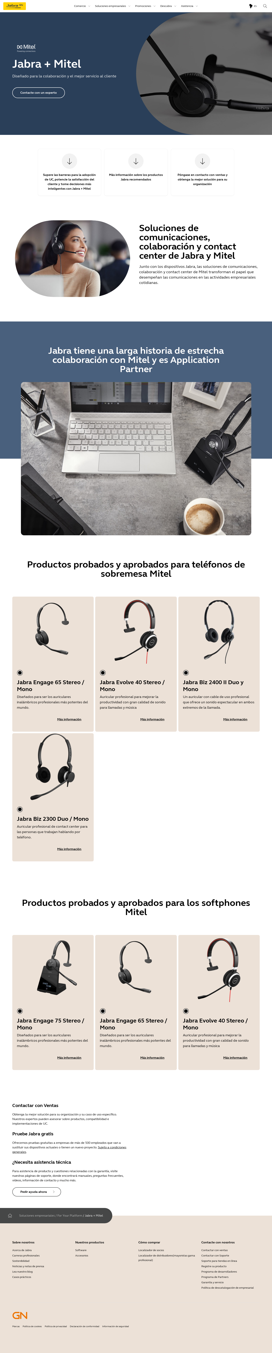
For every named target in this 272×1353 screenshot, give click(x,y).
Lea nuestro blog (22, 1271)
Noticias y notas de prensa (28, 1266)
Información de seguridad (115, 1326)
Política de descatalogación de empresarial (227, 1287)
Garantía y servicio (212, 1282)
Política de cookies (32, 1326)
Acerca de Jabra (22, 1250)
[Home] (10, 1215)
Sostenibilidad (20, 1261)
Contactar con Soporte (215, 1255)
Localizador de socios (151, 1250)
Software (81, 1250)
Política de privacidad (56, 1326)
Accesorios (81, 1255)
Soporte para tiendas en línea (219, 1261)
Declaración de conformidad (84, 1326)
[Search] (265, 6)
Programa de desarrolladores (219, 1271)
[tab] (20, 673)
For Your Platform (69, 1215)
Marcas (16, 1326)
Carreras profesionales (26, 1255)
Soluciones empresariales (37, 1215)
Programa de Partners (214, 1277)
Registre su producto (214, 1266)
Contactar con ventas (214, 1250)
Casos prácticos (21, 1277)
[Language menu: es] (252, 6)
